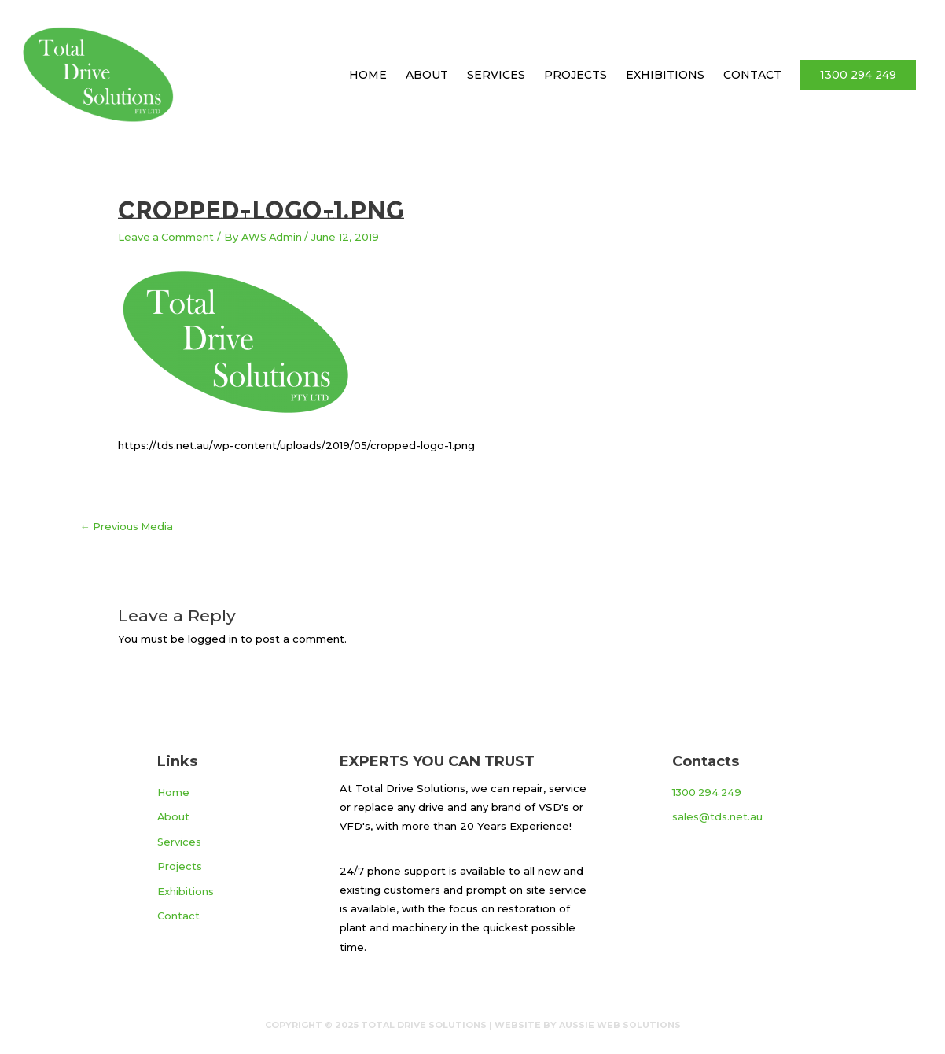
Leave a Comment (166, 236)
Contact (752, 75)
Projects (575, 75)
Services (496, 75)
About (427, 75)
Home (368, 75)
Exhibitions (665, 75)
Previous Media (127, 525)
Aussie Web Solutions (620, 1024)
